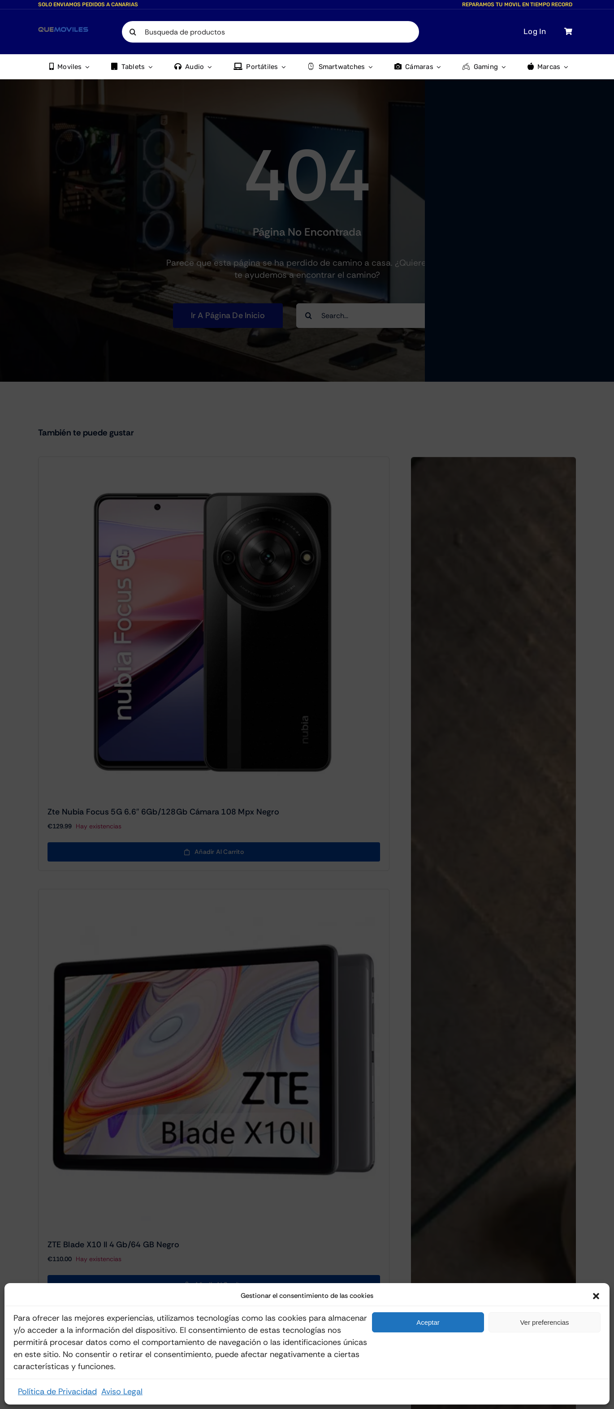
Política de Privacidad (57, 1391)
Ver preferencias (544, 1322)
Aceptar (428, 1322)
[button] (596, 1296)
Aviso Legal (122, 1391)
